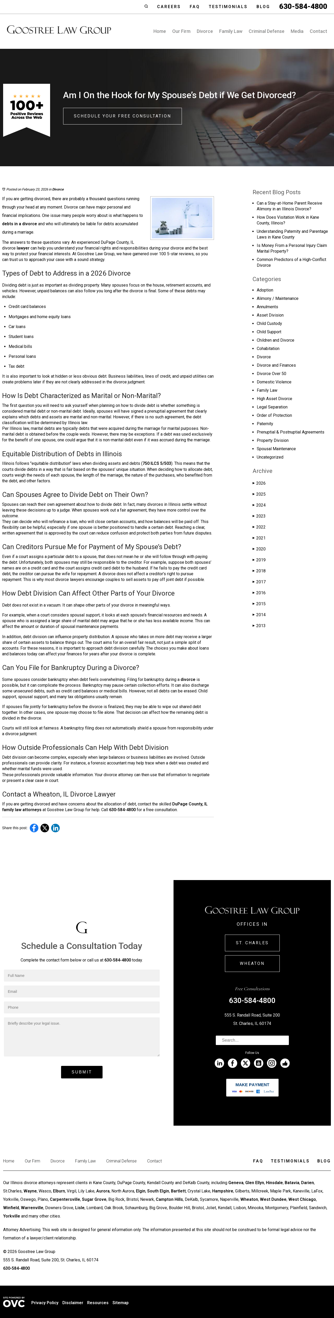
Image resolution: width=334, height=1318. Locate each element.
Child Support (269, 331)
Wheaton (252, 963)
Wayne (30, 1191)
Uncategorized (270, 457)
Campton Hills (169, 1199)
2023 (259, 516)
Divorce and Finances (276, 365)
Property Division (273, 440)
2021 (259, 538)
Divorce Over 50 (271, 373)
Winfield (11, 1207)
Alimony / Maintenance (278, 298)
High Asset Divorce (274, 398)
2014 (259, 615)
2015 (259, 604)
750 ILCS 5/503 (156, 463)
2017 (259, 582)
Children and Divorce (275, 340)
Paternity (265, 423)
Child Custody (269, 323)
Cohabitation (268, 348)
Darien (307, 1182)
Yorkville (11, 1216)
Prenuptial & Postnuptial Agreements (290, 432)
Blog (263, 6)
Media (297, 31)
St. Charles (252, 942)
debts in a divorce (19, 223)
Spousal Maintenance (276, 448)
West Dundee (273, 1199)
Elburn (59, 1191)
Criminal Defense (266, 31)
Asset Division (270, 315)
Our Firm (181, 31)
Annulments (267, 306)
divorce (188, 679)
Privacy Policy (44, 1302)
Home (159, 31)
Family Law (230, 31)
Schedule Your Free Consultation (122, 116)
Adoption (265, 290)
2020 (259, 549)
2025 (259, 494)
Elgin (140, 1191)
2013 (259, 626)
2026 (259, 483)
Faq (195, 6)
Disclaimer (72, 1302)
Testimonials (228, 6)
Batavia (292, 1182)
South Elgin (158, 1191)
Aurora (103, 1191)
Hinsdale (274, 1182)
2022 (259, 527)
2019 (259, 560)
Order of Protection (274, 415)
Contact (318, 31)
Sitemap (120, 1302)
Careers (169, 6)
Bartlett (178, 1191)
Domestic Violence (274, 381)
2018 (259, 571)
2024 (259, 505)
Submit (81, 1072)
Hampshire (222, 1191)
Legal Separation (272, 407)
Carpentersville (65, 1199)
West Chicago (302, 1199)
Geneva (235, 1182)
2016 (259, 593)
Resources (98, 1302)
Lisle (80, 1207)
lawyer (23, 248)
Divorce (205, 31)
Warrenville (32, 1207)
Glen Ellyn (254, 1182)
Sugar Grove (94, 1199)
